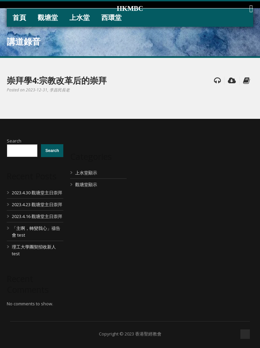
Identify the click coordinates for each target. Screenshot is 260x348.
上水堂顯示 (86, 173)
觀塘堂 (48, 17)
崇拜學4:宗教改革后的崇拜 (57, 80)
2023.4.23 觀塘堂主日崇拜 (37, 204)
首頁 (19, 17)
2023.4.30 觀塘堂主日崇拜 (37, 193)
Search (14, 141)
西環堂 (111, 17)
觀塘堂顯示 (86, 184)
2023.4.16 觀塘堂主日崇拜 (37, 216)
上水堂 (79, 17)
